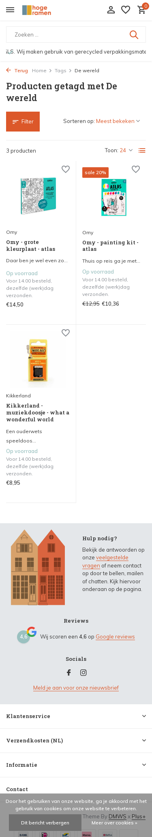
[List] (142, 150)
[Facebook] (69, 673)
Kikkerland (18, 396)
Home (42, 70)
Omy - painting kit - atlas (110, 246)
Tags (63, 70)
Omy (11, 232)
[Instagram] (83, 673)
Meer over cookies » (114, 823)
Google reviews (115, 636)
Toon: (111, 150)
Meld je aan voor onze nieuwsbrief (76, 687)
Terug (17, 70)
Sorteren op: (79, 121)
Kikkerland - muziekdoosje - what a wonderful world (37, 412)
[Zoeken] (76, 34)
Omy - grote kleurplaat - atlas (30, 245)
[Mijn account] (111, 10)
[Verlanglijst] (125, 10)
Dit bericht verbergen (45, 823)
